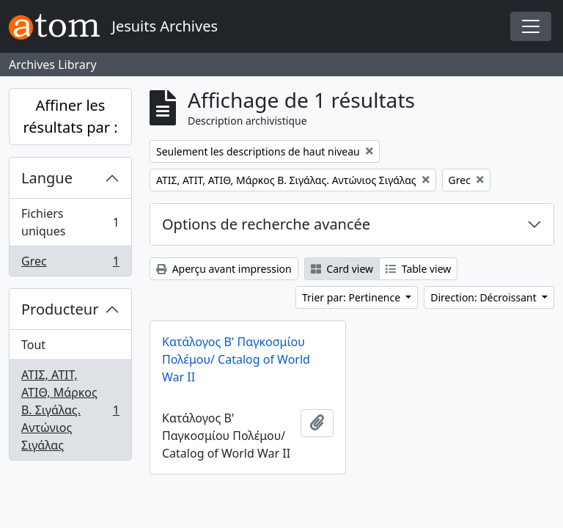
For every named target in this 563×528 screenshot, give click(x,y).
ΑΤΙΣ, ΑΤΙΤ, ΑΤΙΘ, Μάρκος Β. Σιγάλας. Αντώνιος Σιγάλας (70, 410)
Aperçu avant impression (224, 269)
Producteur (59, 309)
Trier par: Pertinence (352, 297)
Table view (418, 269)
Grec (70, 264)
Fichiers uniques (70, 222)
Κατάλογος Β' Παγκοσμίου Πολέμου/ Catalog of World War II (236, 359)
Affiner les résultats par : (70, 116)
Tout (33, 345)
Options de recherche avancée (266, 224)
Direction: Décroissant (484, 297)
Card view (342, 269)
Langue (47, 178)
